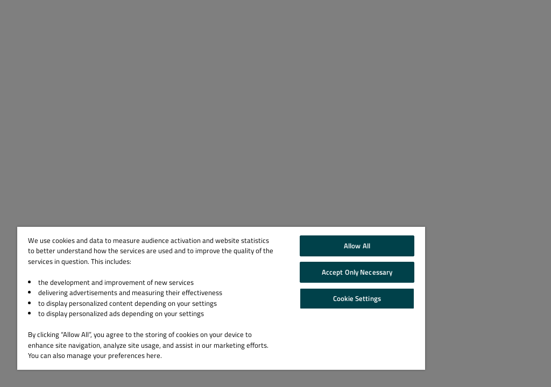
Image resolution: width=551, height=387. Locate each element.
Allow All (357, 245)
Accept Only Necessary (357, 272)
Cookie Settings (357, 298)
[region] (221, 298)
